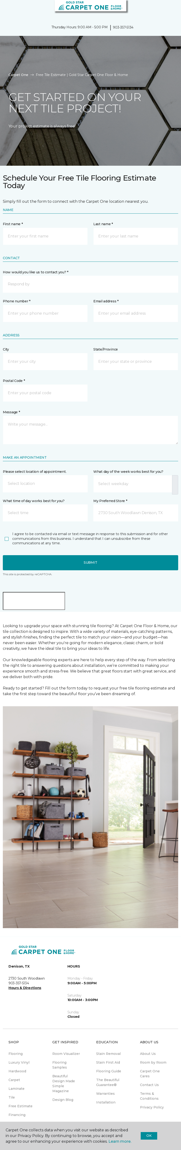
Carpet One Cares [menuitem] (150, 1073)
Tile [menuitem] (11, 1097)
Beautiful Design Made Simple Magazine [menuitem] (63, 1083)
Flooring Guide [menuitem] (108, 1071)
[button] (163, 9)
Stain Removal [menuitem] (108, 1054)
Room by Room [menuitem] (153, 1062)
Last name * (103, 224)
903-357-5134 (123, 27)
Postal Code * (14, 380)
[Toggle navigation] (7, 9)
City (6, 349)
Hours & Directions (24, 988)
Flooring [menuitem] (15, 1054)
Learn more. (119, 1141)
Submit (90, 562)
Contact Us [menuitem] (149, 1085)
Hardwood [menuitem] (17, 1071)
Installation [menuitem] (105, 1102)
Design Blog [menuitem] (62, 1100)
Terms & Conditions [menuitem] (149, 1096)
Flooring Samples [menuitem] (59, 1065)
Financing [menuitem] (16, 1115)
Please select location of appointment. (34, 471)
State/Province (105, 349)
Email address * (106, 301)
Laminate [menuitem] (16, 1089)
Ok (148, 1135)
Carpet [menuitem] (14, 1080)
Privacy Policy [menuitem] (152, 1107)
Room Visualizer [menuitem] (66, 1054)
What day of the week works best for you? (128, 471)
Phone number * (16, 301)
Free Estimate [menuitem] (20, 1106)
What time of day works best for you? (34, 501)
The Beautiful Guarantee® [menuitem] (107, 1082)
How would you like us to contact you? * (35, 272)
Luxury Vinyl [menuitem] (18, 1062)
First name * (13, 224)
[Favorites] (169, 9)
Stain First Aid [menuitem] (108, 1062)
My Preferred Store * (110, 501)
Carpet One (18, 75)
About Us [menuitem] (148, 1054)
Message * (11, 412)
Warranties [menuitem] (105, 1093)
